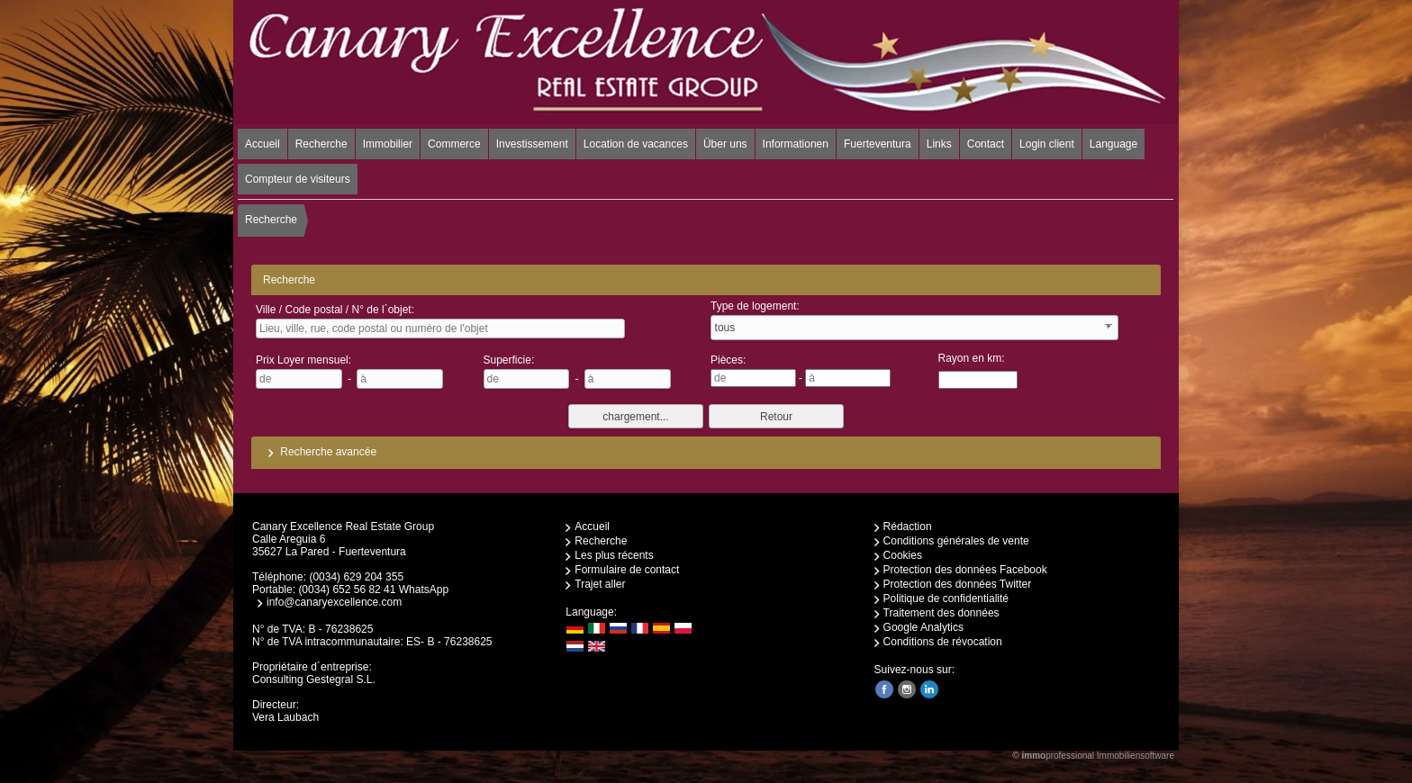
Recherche (321, 144)
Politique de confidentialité (946, 598)
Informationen (795, 144)
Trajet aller (600, 584)
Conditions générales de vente (956, 541)
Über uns (725, 144)
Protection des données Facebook (965, 569)
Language (1113, 144)
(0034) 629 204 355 (356, 577)
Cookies (902, 555)
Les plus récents (614, 555)
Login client (1046, 144)
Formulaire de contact (627, 569)
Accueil (262, 144)
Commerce (454, 144)
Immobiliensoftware (1135, 755)
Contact (985, 144)
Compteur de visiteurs (297, 179)
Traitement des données (941, 613)
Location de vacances (636, 144)
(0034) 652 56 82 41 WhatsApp (373, 589)
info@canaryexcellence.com (334, 602)
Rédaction (907, 526)
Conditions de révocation (942, 641)
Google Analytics (923, 627)
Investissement (532, 144)
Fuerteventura (877, 144)
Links (939, 144)
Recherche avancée (319, 452)
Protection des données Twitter (957, 584)
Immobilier (387, 144)
